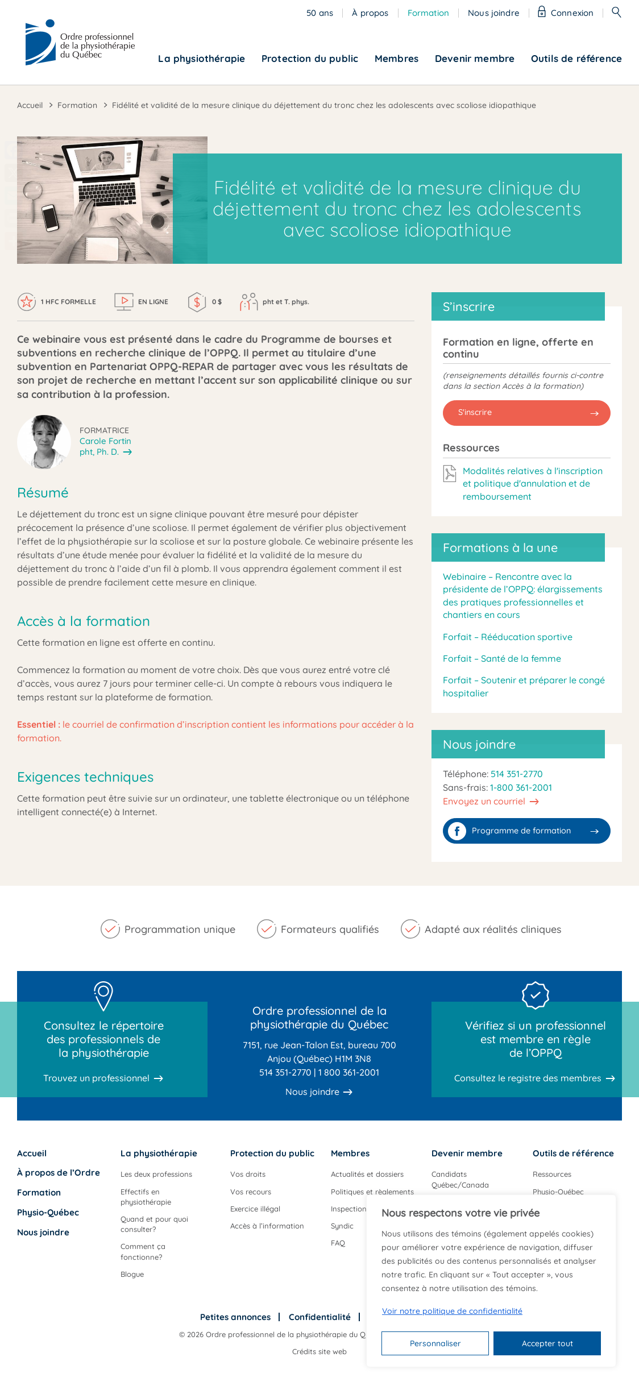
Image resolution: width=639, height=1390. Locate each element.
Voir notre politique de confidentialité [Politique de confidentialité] (452, 1311)
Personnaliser (435, 1343)
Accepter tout (547, 1343)
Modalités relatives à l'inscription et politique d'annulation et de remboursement (533, 483)
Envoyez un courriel (484, 801)
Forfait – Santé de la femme (502, 658)
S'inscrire (475, 412)
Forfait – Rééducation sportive (507, 636)
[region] (491, 1280)
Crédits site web (319, 1351)
